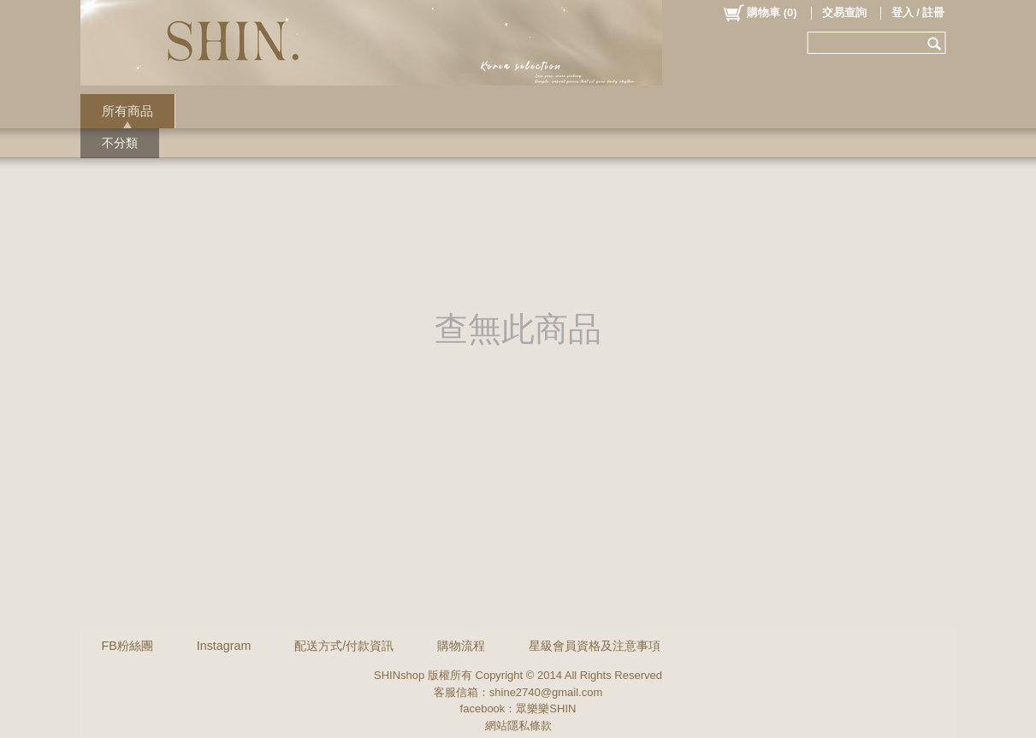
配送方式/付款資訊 (344, 645)
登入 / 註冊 (918, 12)
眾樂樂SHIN (546, 708)
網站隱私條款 (518, 725)
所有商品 (127, 110)
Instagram (224, 645)
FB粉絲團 (127, 645)
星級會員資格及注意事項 (594, 645)
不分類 (120, 143)
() (759, 13)
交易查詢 (844, 12)
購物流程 (461, 645)
